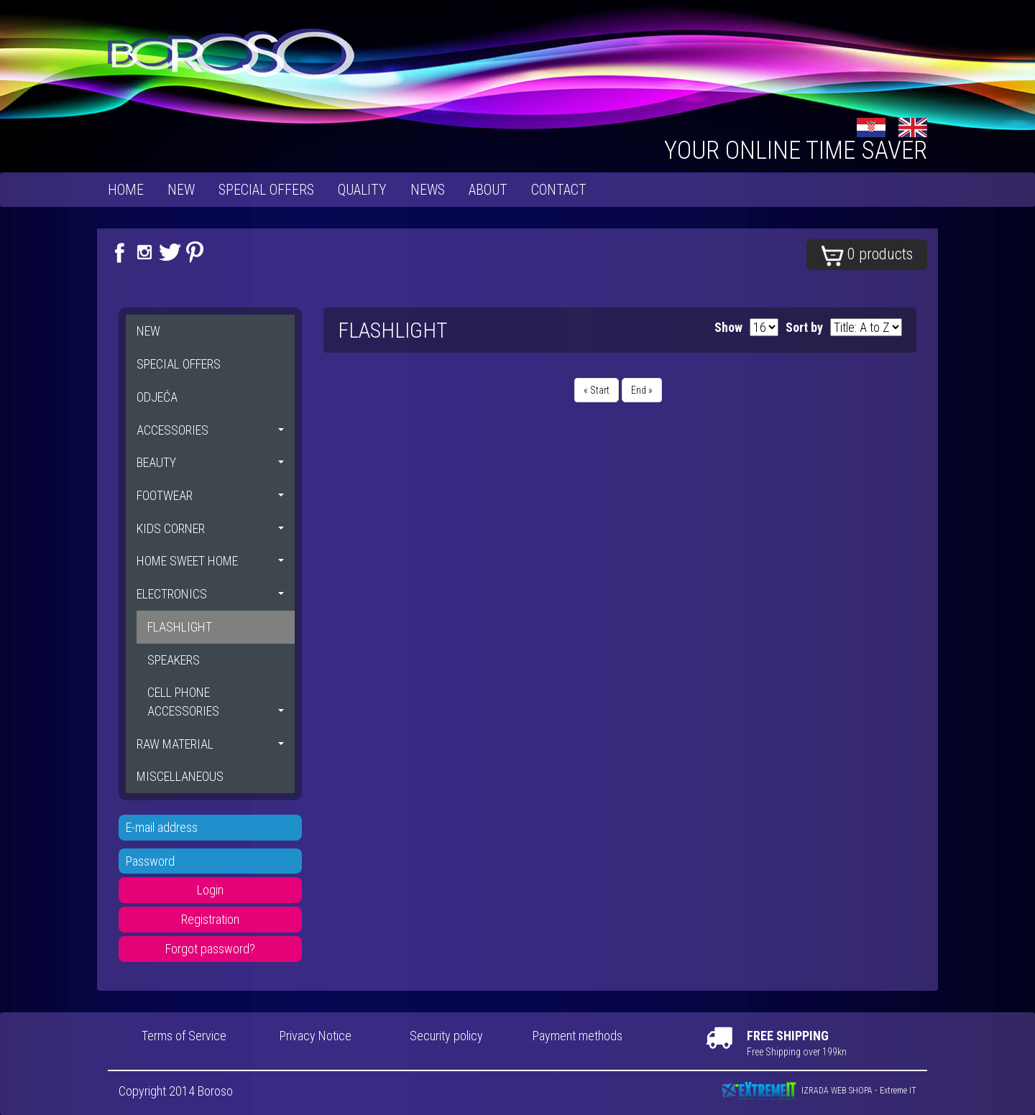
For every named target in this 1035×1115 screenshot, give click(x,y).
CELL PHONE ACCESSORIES (215, 701)
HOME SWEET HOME (210, 560)
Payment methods (577, 1035)
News (427, 189)
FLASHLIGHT (179, 626)
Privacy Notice (315, 1035)
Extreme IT (898, 1091)
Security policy (446, 1035)
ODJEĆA (157, 396)
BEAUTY (210, 462)
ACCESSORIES (210, 430)
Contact (558, 189)
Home (126, 189)
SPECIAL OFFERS (266, 189)
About (488, 189)
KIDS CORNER (210, 528)
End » (642, 390)
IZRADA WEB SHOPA (837, 1091)
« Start (597, 390)
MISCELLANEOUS (180, 776)
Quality (362, 189)
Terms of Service (184, 1035)
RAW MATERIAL (210, 743)
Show (728, 327)
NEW (181, 189)
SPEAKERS (173, 659)
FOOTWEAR (210, 495)
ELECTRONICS (210, 593)
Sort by (804, 327)
